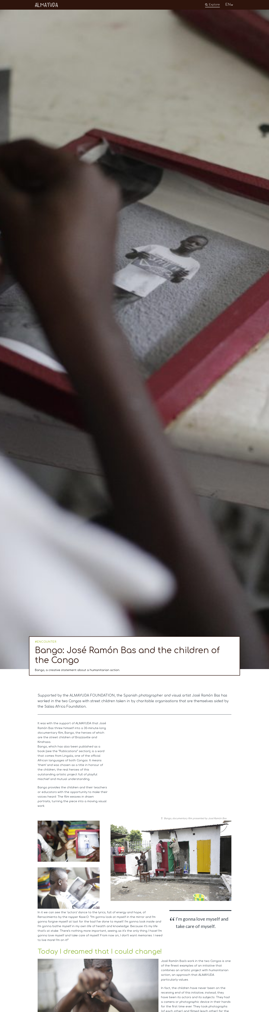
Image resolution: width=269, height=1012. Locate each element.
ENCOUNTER (47, 641)
